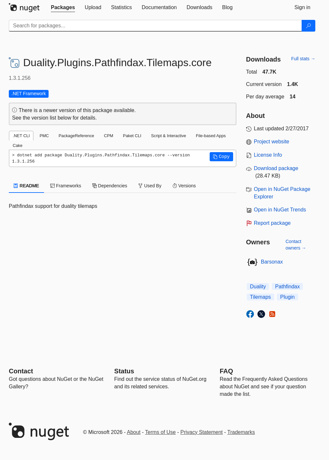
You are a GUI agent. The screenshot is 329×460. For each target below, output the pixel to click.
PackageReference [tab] (76, 135)
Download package (276, 168)
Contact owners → (296, 245)
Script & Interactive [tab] (168, 135)
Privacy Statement (201, 432)
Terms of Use (160, 432)
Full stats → (303, 58)
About (134, 432)
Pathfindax (287, 286)
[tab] (63, 7)
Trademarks (241, 432)
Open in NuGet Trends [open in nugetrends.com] (280, 209)
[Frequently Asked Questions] (226, 371)
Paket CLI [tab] (132, 135)
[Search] (308, 26)
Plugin (287, 297)
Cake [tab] (17, 145)
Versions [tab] (184, 185)
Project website (272, 141)
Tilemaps (260, 297)
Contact (21, 371)
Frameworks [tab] (65, 185)
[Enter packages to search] (155, 26)
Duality (258, 286)
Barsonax (272, 262)
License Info (268, 155)
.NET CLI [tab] (21, 135)
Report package (272, 223)
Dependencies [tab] (109, 185)
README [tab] (26, 185)
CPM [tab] (108, 135)
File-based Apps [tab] (211, 135)
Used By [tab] (149, 185)
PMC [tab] (44, 135)
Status (124, 371)
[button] (221, 156)
